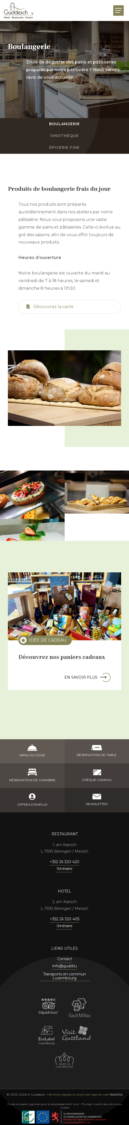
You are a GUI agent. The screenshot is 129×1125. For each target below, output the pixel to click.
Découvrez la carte (50, 306)
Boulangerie (64, 124)
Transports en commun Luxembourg (64, 976)
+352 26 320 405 (64, 919)
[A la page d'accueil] (18, 10)
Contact (64, 959)
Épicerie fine (64, 147)
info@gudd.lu (64, 966)
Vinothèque (64, 135)
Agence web (99, 1094)
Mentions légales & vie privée (68, 1094)
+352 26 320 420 (64, 861)
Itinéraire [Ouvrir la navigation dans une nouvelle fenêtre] (64, 868)
